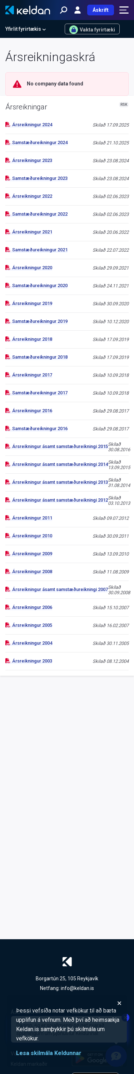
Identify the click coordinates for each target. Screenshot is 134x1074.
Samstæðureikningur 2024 (36, 142)
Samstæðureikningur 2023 (36, 178)
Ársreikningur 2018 (28, 339)
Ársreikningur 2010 (28, 535)
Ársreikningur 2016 (28, 410)
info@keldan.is (77, 988)
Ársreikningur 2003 (28, 661)
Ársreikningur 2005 (28, 625)
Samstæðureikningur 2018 (36, 357)
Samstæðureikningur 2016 (36, 428)
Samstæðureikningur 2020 (36, 285)
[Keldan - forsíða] (27, 10)
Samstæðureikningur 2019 (36, 321)
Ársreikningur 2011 (28, 518)
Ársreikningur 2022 (28, 196)
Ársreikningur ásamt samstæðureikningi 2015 (56, 446)
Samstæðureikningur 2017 (36, 392)
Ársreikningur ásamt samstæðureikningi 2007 (56, 589)
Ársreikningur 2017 (28, 375)
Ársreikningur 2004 (28, 643)
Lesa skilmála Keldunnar (48, 1053)
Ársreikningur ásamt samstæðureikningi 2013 (56, 482)
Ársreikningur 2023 (28, 160)
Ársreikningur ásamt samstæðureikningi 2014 (56, 464)
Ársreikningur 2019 (28, 303)
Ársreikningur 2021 (28, 232)
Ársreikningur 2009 (28, 553)
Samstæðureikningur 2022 (36, 214)
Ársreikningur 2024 (28, 124)
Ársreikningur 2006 (28, 607)
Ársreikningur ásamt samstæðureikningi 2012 (56, 500)
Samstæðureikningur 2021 (36, 249)
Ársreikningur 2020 (28, 267)
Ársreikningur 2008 (28, 571)
